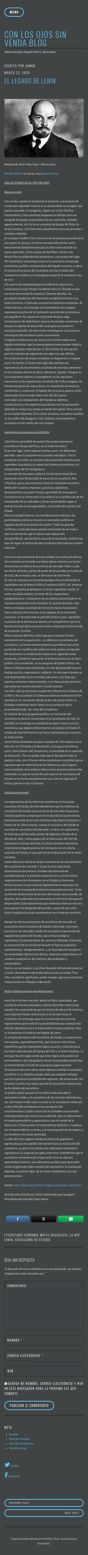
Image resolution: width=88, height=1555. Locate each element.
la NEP (75, 1235)
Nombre (14, 1340)
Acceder (14, 1434)
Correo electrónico (25, 1355)
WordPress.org (17, 1448)
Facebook (12, 1475)
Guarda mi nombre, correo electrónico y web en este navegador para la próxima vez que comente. (43, 1388)
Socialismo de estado (32, 1239)
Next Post (74, 1513)
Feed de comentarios (21, 1443)
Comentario (16, 1285)
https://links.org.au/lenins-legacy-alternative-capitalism (47, 1185)
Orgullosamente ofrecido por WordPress (32, 1538)
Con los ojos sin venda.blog (35, 38)
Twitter (11, 1465)
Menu (14, 12)
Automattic (43, 1543)
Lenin (8, 1239)
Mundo (8, 173)
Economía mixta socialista (46, 1235)
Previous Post (43, 1503)
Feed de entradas (19, 1438)
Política (18, 173)
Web (10, 1371)
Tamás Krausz (50, 173)
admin (30, 66)
